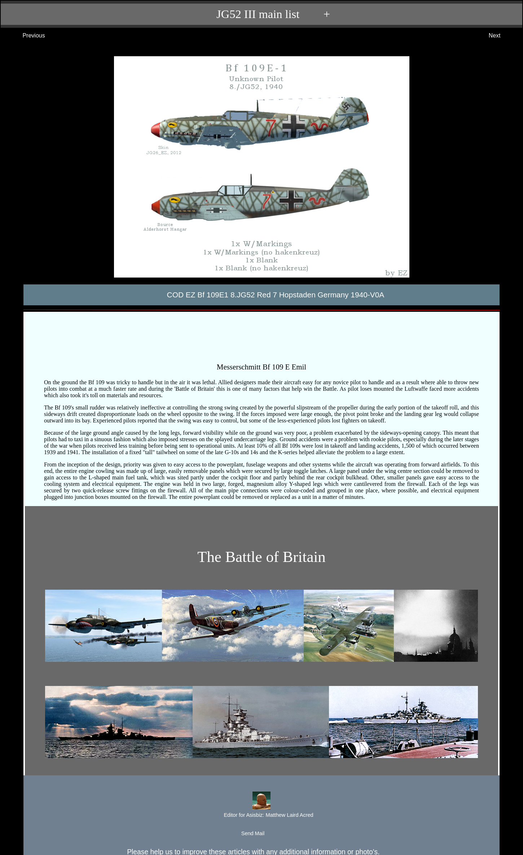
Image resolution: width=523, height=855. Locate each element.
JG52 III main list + (265, 14)
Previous (26, 35)
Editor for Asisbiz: (261, 805)
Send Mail (261, 834)
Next (502, 35)
